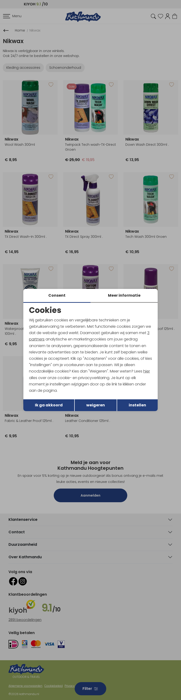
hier (146, 371)
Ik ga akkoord (49, 405)
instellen (137, 405)
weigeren (95, 405)
